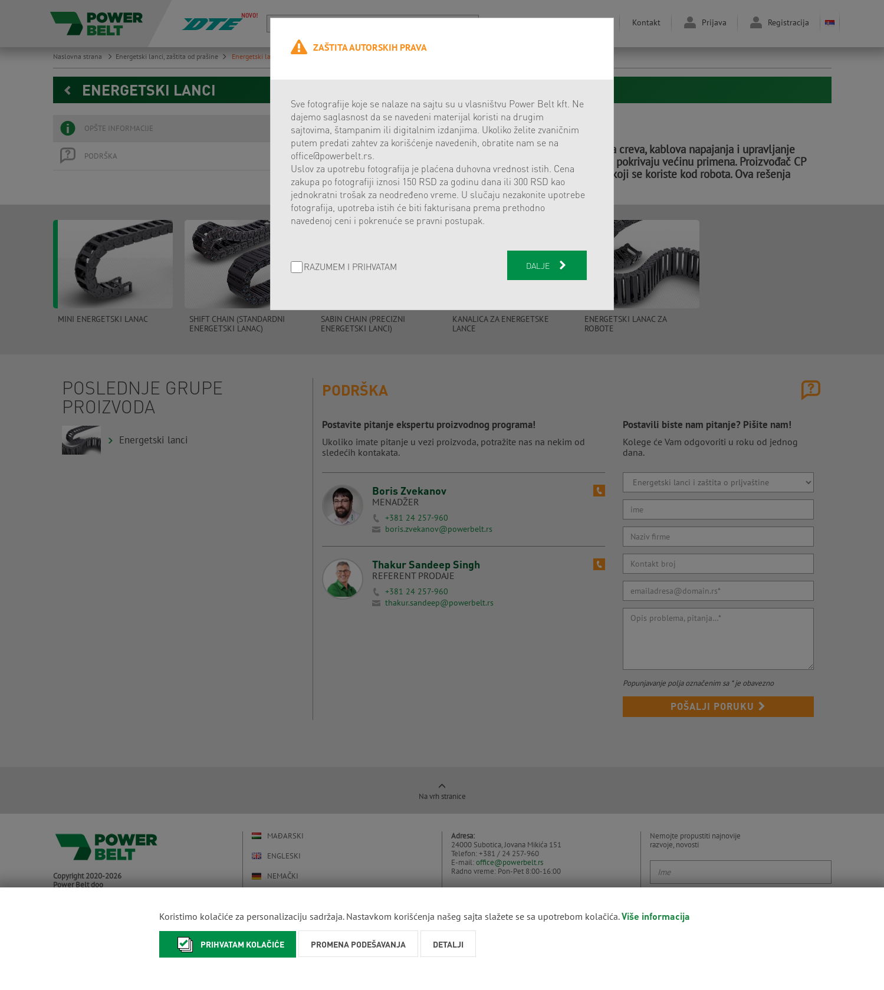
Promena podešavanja (358, 944)
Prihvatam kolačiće (227, 944)
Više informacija (656, 916)
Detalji (448, 944)
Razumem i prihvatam (350, 267)
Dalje (547, 265)
